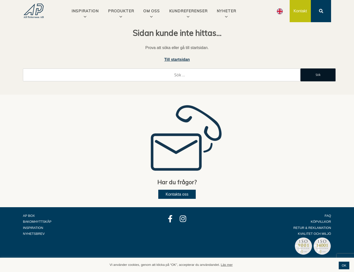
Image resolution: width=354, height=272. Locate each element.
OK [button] (344, 265)
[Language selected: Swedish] (280, 11)
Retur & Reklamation (312, 228)
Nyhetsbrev (34, 234)
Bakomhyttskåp (37, 221)
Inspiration (33, 228)
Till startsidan (177, 59)
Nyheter (226, 11)
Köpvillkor (321, 221)
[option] (280, 11)
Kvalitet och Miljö (314, 234)
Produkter (121, 11)
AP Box (29, 216)
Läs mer (227, 265)
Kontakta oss (177, 194)
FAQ (328, 216)
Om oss (151, 11)
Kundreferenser (188, 11)
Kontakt (300, 11)
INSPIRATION (85, 11)
